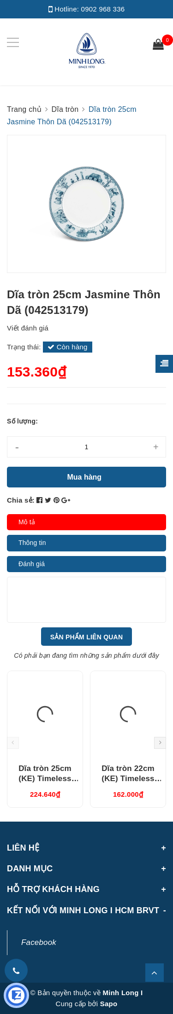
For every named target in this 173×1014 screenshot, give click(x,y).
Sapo (109, 1004)
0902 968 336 (103, 9)
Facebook (38, 942)
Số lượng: (22, 421)
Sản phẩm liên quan (86, 637)
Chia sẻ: (21, 500)
